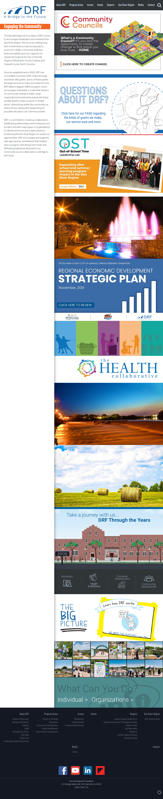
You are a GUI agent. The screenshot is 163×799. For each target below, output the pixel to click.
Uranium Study (130, 738)
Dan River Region (126, 5)
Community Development (47, 732)
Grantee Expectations (74, 725)
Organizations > (113, 699)
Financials (24, 738)
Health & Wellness (50, 728)
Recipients (79, 719)
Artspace (133, 732)
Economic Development (47, 725)
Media (141, 5)
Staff (27, 728)
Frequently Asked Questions (16, 741)
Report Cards (131, 725)
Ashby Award (78, 722)
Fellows (25, 725)
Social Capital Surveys (127, 735)
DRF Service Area (152, 719)
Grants (90, 5)
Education (53, 722)
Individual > (72, 699)
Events (100, 5)
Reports (110, 5)
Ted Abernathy (131, 728)
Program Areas (76, 5)
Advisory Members (20, 722)
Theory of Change (50, 719)
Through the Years (21, 732)
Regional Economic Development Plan (120, 722)
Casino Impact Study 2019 (125, 719)
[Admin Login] (156, 792)
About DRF (61, 5)
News (75, 752)
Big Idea (25, 735)
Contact (151, 5)
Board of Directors (21, 719)
